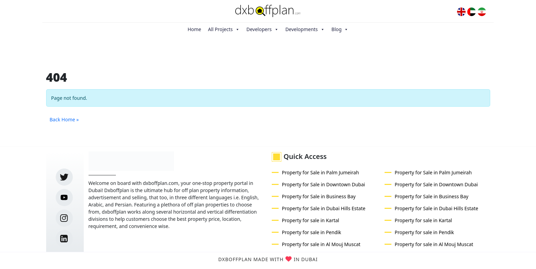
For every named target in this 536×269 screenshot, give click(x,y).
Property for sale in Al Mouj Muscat (321, 244)
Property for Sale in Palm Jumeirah (320, 172)
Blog (340, 29)
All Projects (223, 29)
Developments (305, 29)
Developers (262, 29)
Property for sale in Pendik (311, 232)
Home (194, 29)
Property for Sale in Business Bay (319, 196)
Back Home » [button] (64, 119)
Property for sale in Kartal (310, 220)
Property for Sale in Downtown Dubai (323, 184)
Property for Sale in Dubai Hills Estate (323, 208)
